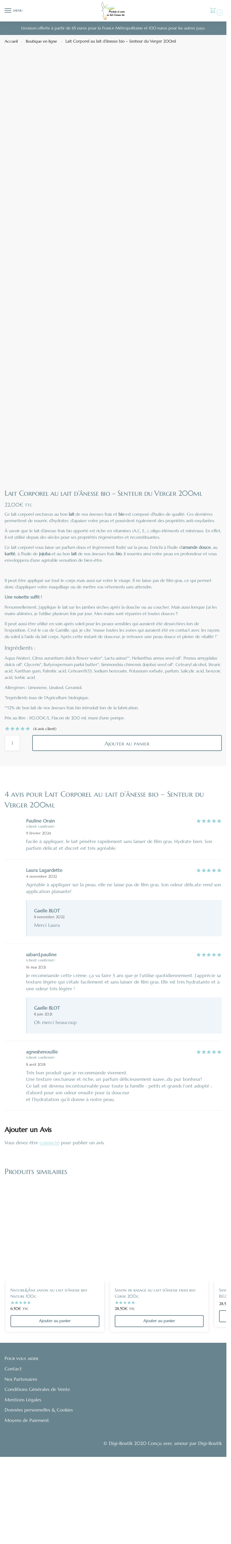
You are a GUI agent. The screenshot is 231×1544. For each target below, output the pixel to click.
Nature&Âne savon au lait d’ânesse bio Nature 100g (48, 1365)
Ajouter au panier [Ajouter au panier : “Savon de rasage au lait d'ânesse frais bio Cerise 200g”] (159, 1393)
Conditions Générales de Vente (37, 1462)
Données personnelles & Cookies (39, 1482)
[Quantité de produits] (12, 815)
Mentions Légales (23, 1472)
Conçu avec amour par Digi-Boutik (185, 1516)
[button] (214, 11)
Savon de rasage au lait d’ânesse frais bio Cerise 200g (155, 1365)
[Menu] (14, 10)
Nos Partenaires (21, 1451)
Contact (13, 1441)
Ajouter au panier (127, 815)
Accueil (11, 41)
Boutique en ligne (41, 41)
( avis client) (44, 801)
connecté (50, 1215)
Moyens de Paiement (27, 1493)
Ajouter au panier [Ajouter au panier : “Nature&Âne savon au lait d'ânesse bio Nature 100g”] (55, 1393)
